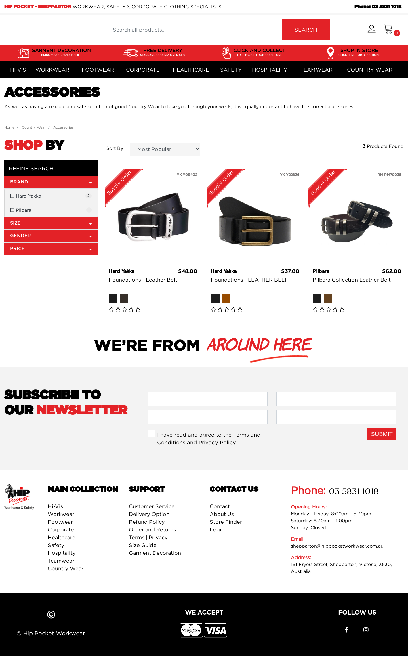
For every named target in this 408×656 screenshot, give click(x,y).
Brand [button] (51, 181)
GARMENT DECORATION (61, 52)
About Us (222, 514)
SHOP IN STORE (359, 52)
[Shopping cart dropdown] (392, 29)
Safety (231, 69)
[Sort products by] (165, 149)
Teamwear (316, 69)
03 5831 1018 (354, 491)
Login (217, 529)
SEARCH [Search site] (306, 29)
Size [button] (51, 223)
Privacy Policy (217, 442)
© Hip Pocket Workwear (51, 633)
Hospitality (269, 69)
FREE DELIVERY (162, 52)
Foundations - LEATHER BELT (249, 279)
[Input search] (192, 30)
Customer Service (152, 506)
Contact (220, 506)
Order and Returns (152, 529)
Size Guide (143, 545)
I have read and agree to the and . (208, 438)
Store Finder (226, 522)
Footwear (98, 69)
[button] (371, 29)
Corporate (143, 69)
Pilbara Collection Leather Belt (352, 279)
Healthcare (191, 69)
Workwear (52, 69)
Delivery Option (149, 514)
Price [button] (51, 248)
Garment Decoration (155, 553)
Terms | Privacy (148, 537)
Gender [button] (51, 235)
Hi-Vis (18, 69)
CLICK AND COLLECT (259, 52)
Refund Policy (147, 522)
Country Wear (369, 69)
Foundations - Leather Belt (143, 279)
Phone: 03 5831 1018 (377, 7)
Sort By (114, 148)
